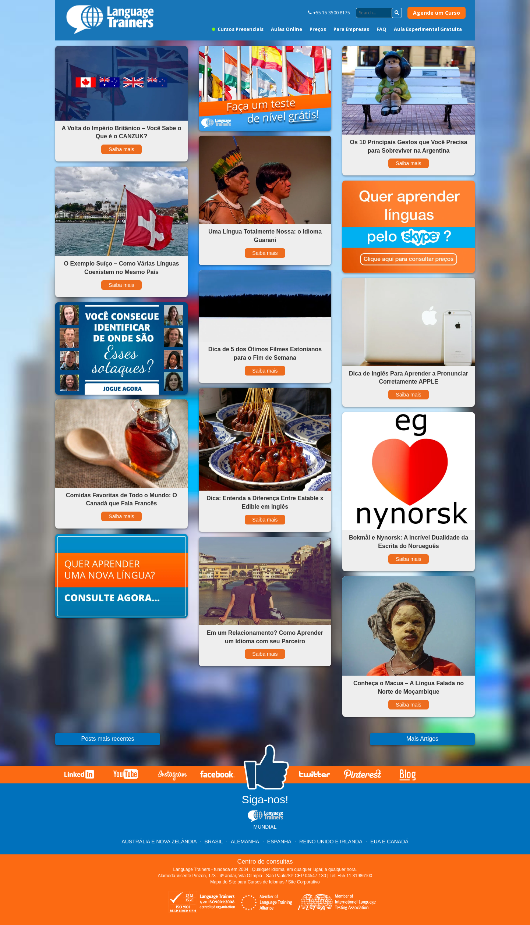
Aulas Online (286, 29)
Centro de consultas (265, 861)
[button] (397, 13)
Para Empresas (351, 29)
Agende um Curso (436, 12)
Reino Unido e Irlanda (330, 841)
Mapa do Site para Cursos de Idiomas (247, 882)
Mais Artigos (422, 739)
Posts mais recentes (107, 739)
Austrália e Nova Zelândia (159, 841)
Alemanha (245, 841)
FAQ (381, 29)
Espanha (279, 841)
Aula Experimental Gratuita (428, 29)
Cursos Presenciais (238, 29)
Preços (318, 29)
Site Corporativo (304, 882)
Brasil (214, 841)
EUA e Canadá (389, 841)
